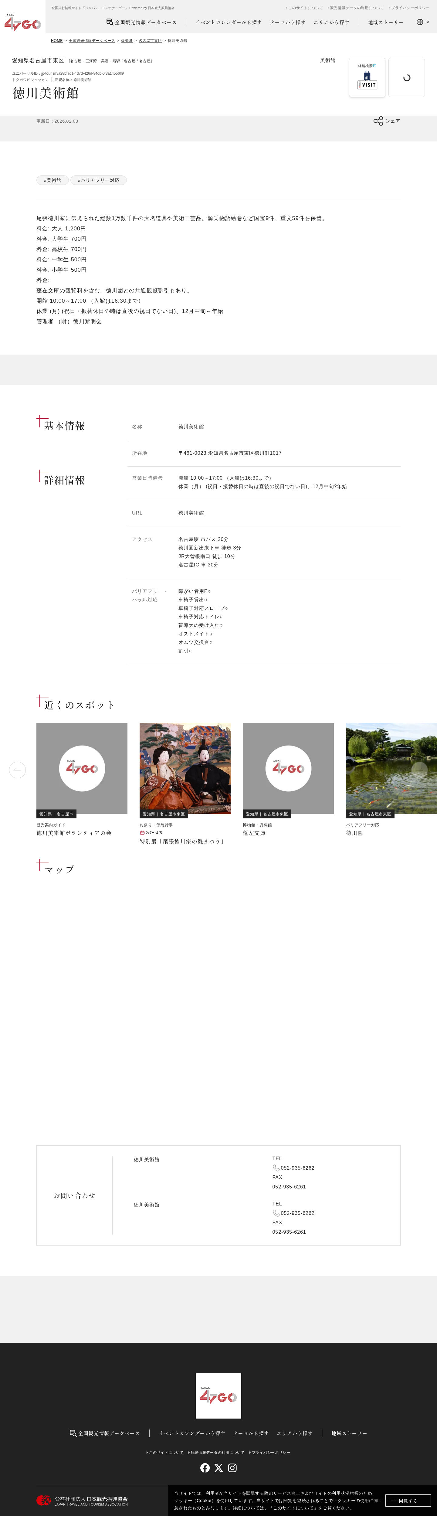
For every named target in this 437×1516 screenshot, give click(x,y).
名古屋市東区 (150, 40)
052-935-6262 (298, 1168)
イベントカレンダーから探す (228, 22)
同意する (408, 1500)
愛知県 (127, 40)
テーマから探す (288, 22)
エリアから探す (331, 22)
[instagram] (232, 1468)
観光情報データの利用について (357, 8)
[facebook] (205, 1468)
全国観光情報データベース (141, 22)
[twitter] (218, 1468)
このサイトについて (293, 1507)
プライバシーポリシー (410, 8)
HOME (57, 40)
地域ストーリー (386, 22)
